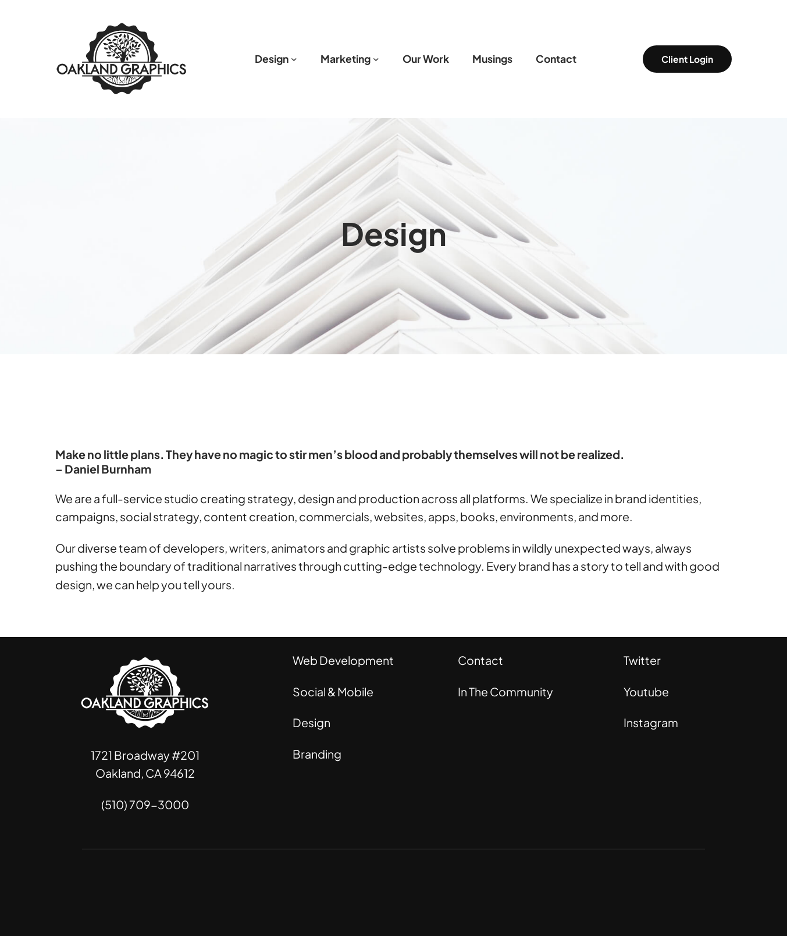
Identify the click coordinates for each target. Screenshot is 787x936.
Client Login (687, 59)
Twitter (642, 660)
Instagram (651, 722)
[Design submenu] (294, 59)
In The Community (505, 692)
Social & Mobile (333, 692)
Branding (317, 754)
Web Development (343, 660)
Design (311, 722)
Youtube (646, 692)
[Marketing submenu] (376, 59)
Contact (480, 660)
